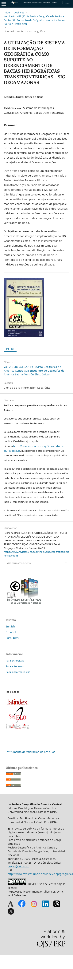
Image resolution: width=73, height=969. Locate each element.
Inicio (7, 12)
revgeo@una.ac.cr (18, 866)
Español (11, 632)
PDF (11, 348)
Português (12, 638)
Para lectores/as (15, 660)
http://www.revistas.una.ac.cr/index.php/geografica (40, 874)
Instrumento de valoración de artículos (30, 752)
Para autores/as (15, 666)
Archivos (19, 12)
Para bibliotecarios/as (18, 672)
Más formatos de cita (18, 563)
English (10, 626)
